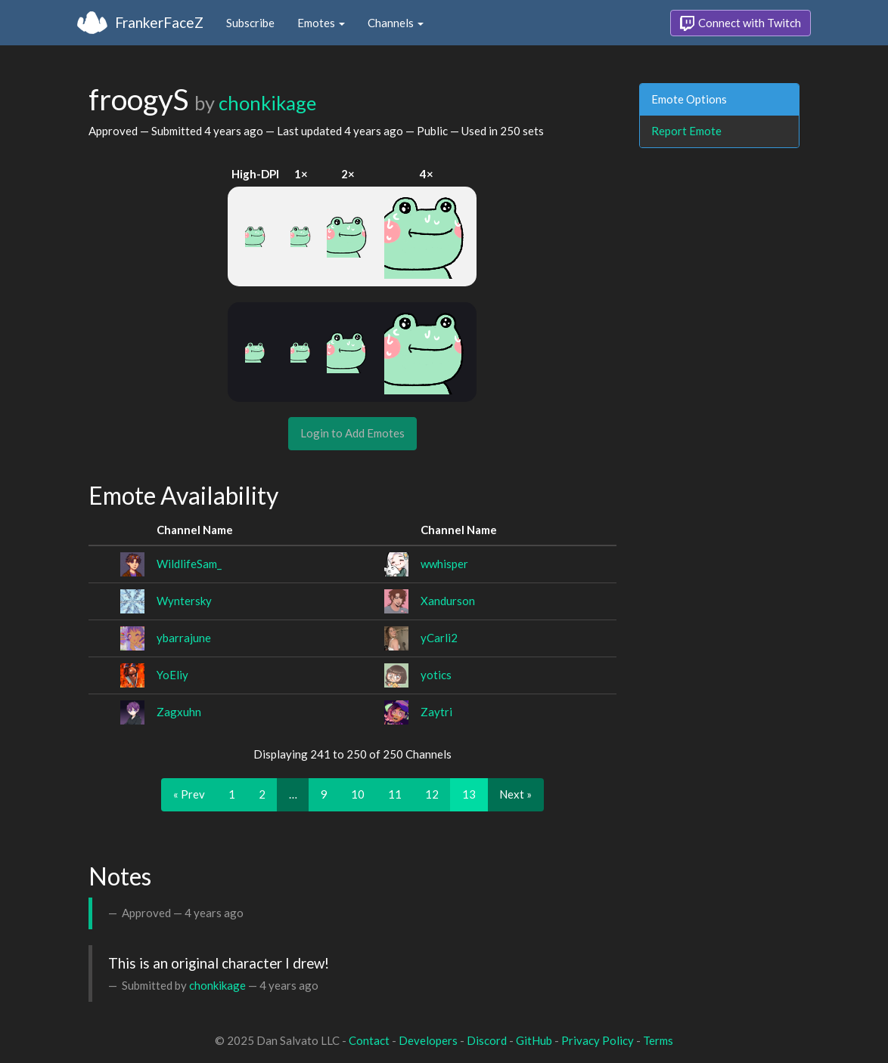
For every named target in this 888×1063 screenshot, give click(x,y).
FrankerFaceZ (159, 22)
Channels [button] (396, 22)
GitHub (534, 1040)
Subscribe (250, 22)
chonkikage (267, 102)
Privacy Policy (597, 1040)
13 (469, 794)
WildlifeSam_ (189, 563)
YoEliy (172, 674)
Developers (428, 1040)
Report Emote (686, 131)
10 (358, 794)
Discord (487, 1040)
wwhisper (444, 563)
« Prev (189, 794)
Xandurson (448, 600)
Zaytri (436, 711)
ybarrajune (184, 637)
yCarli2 (439, 637)
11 (395, 794)
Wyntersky (184, 600)
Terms (658, 1040)
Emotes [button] (321, 22)
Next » (515, 794)
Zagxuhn (179, 711)
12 (432, 794)
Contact (369, 1040)
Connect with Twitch (740, 23)
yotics (436, 674)
